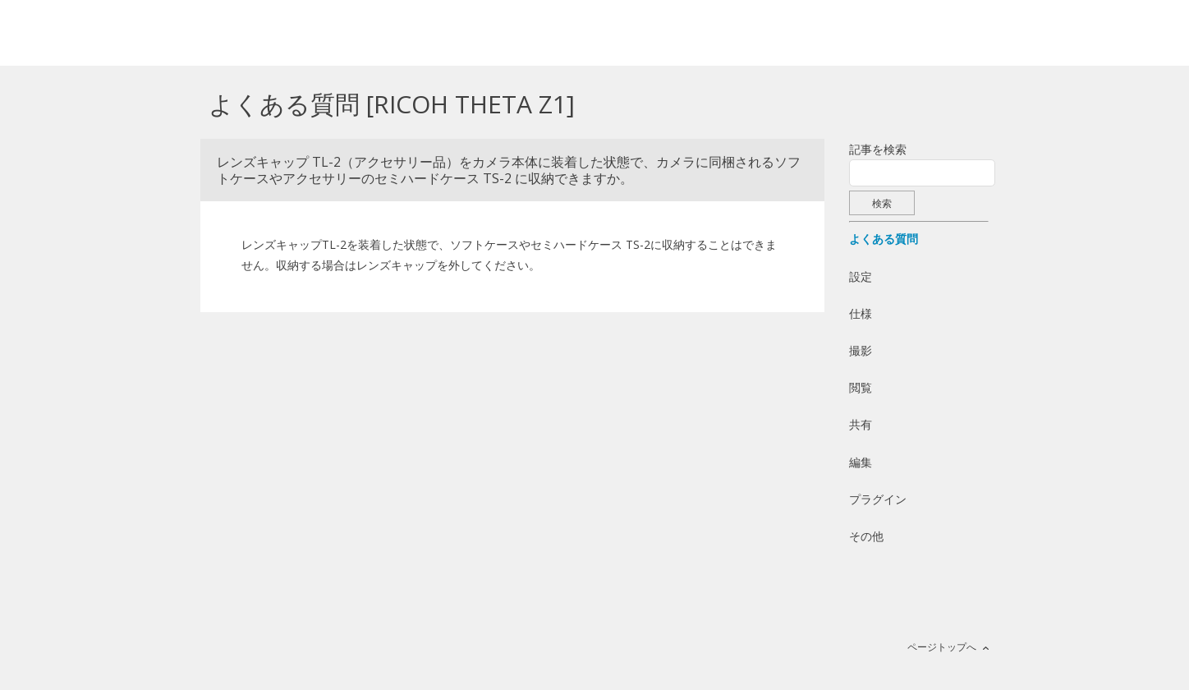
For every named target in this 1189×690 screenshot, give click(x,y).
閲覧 (860, 387)
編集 (860, 462)
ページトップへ (941, 647)
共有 (860, 424)
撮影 (860, 350)
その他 (866, 536)
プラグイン (878, 499)
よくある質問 (883, 238)
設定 (860, 276)
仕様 (860, 313)
